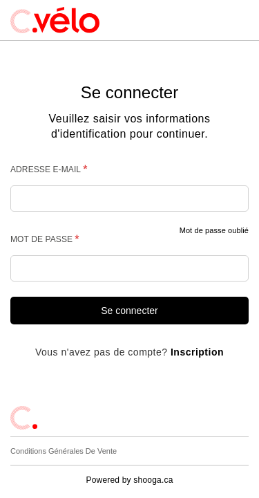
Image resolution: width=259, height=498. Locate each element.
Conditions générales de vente (63, 451)
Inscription (197, 352)
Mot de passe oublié (214, 230)
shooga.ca (153, 480)
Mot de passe (41, 238)
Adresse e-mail (45, 169)
